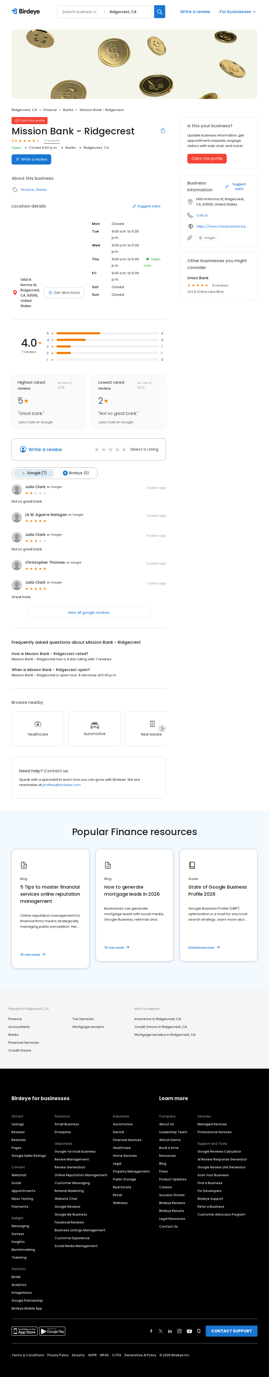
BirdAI (16, 1271)
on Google (54, 481)
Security (78, 1349)
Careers (165, 1181)
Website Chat (66, 1193)
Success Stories (172, 1189)
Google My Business (71, 1208)
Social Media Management (76, 1240)
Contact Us (168, 1220)
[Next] (162, 723)
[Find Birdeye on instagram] (179, 1325)
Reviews (18, 1126)
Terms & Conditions (28, 1349)
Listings (18, 1118)
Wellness (120, 1197)
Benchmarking (23, 1244)
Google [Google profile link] (207, 238)
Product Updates (173, 1173)
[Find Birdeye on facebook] (151, 1325)
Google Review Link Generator (222, 1161)
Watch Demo (170, 1134)
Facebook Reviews (69, 1216)
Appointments (23, 1185)
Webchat (19, 1169)
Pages (17, 1142)
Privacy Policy (58, 1349)
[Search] (159, 11)
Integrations (22, 1287)
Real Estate (122, 1181)
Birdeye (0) (75, 467)
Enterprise (63, 1126)
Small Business (67, 1118)
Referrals (19, 1134)
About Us (166, 1118)
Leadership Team (173, 1126)
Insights (18, 1236)
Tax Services (83, 1013)
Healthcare (122, 1142)
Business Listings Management (80, 1224)
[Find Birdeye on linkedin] (170, 1325)
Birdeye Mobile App (27, 1302)
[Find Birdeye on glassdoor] (198, 1325)
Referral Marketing (69, 1185)
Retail (117, 1189)
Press (163, 1165)
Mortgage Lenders (88, 1021)
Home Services (125, 1150)
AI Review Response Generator (222, 1153)
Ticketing (19, 1251)
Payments (20, 1201)
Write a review (195, 12)
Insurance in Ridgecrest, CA (157, 1013)
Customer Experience (72, 1232)
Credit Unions (19, 1044)
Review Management (72, 1153)
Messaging (20, 1220)
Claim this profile (207, 158)
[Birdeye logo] (27, 11)
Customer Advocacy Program (221, 1208)
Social (16, 1177)
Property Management (131, 1165)
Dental (118, 1126)
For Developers (209, 1185)
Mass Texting (22, 1193)
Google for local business (75, 1145)
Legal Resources (172, 1213)
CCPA (116, 1349)
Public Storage (124, 1173)
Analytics (19, 1279)
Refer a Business (211, 1201)
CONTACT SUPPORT (231, 1325)
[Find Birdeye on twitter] (161, 1325)
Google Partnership (27, 1294)
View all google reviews (89, 606)
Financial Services (23, 1037)
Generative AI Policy (140, 1349)
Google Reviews (67, 1201)
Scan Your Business (213, 1169)
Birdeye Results (171, 1205)
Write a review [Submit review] (31, 159)
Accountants (19, 1021)
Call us (202, 215)
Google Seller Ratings (29, 1150)
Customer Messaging (72, 1177)
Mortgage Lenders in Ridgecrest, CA (165, 1029)
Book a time (169, 1142)
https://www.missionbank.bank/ (223, 226)
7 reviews (52, 140)
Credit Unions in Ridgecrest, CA (160, 1021)
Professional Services (215, 1126)
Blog (162, 1158)
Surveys (18, 1228)
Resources (167, 1150)
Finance (50, 109)
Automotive (123, 1118)
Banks (68, 109)
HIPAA (104, 1349)
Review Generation (70, 1161)
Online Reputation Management (81, 1169)
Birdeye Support (210, 1193)
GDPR (92, 1349)
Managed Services (212, 1118)
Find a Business (210, 1177)
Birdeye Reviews (172, 1197)
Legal (117, 1158)
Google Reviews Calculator (219, 1145)
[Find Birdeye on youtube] (189, 1325)
